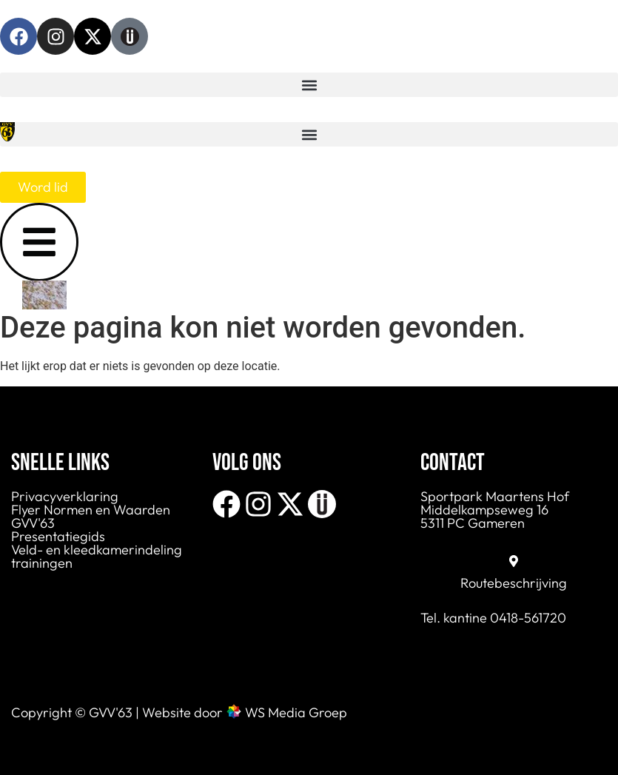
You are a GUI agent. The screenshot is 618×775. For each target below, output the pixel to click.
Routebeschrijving (513, 582)
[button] (309, 85)
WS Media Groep (296, 712)
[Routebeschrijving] (514, 561)
